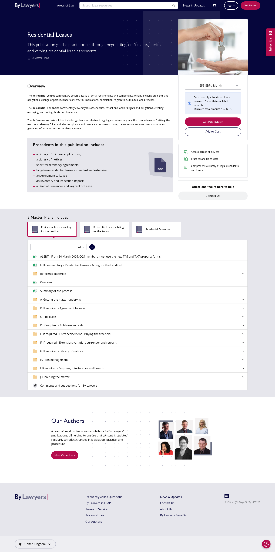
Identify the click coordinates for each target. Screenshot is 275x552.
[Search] (92, 247)
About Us (166, 509)
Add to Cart (213, 131)
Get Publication (213, 122)
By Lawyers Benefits (173, 515)
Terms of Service (96, 509)
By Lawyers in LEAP (98, 503)
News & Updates (194, 5)
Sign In (231, 5)
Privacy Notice (94, 515)
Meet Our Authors (64, 455)
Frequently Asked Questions (103, 497)
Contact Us (213, 196)
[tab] (52, 229)
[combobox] (213, 86)
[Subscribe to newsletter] (270, 42)
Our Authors (93, 522)
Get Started (250, 5)
